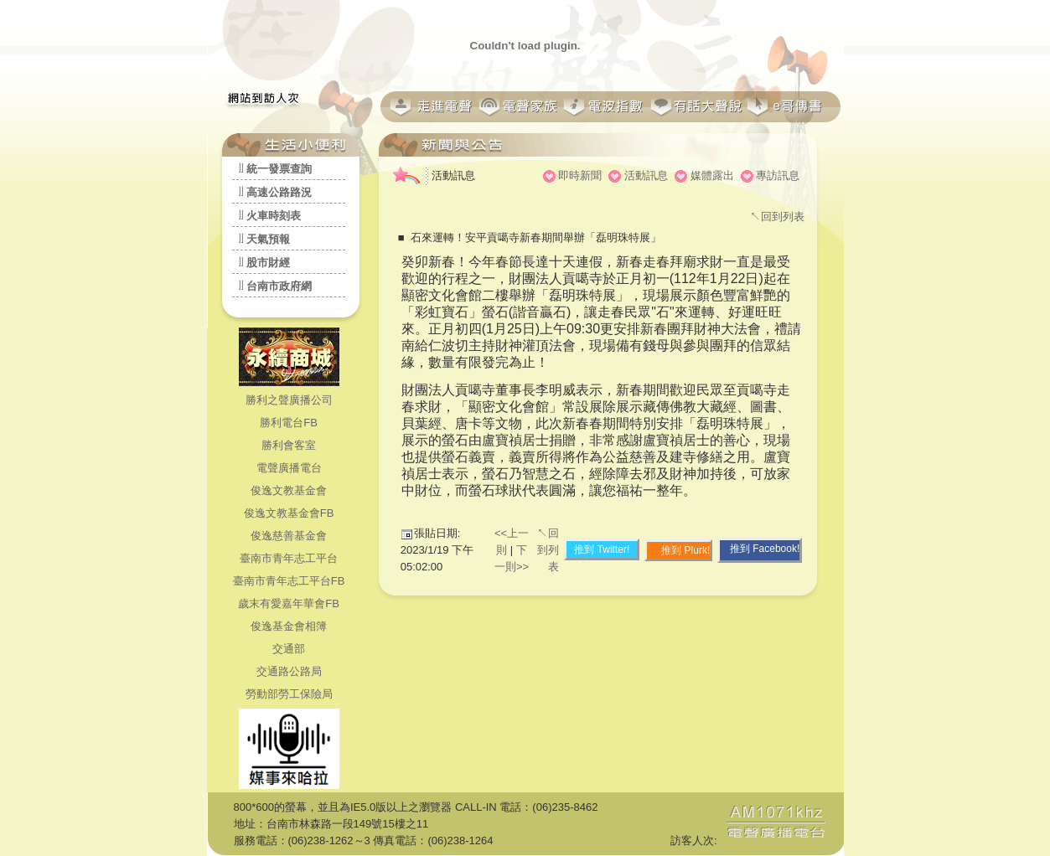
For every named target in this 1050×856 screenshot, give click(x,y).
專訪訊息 (777, 175)
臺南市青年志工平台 (289, 558)
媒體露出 (712, 175)
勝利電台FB (289, 422)
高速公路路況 (279, 192)
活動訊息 (646, 175)
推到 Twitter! (601, 549)
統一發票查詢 (279, 168)
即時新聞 (580, 175)
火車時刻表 (273, 215)
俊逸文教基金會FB (289, 513)
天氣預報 (268, 239)
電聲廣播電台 (289, 468)
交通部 (288, 648)
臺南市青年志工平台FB (289, 581)
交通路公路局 (289, 671)
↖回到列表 (777, 216)
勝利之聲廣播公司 (289, 400)
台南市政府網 (279, 286)
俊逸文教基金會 (289, 490)
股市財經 (268, 262)
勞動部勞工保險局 (289, 694)
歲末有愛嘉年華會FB (288, 603)
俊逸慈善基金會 (289, 535)
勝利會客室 (288, 445)
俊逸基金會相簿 (289, 626)
